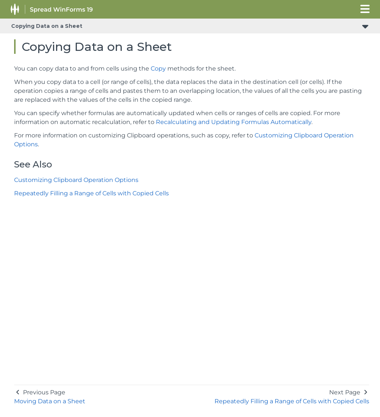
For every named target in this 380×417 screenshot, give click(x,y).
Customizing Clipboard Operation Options (76, 179)
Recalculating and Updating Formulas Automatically (233, 122)
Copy (158, 68)
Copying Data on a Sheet (46, 26)
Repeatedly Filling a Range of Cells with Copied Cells (91, 193)
